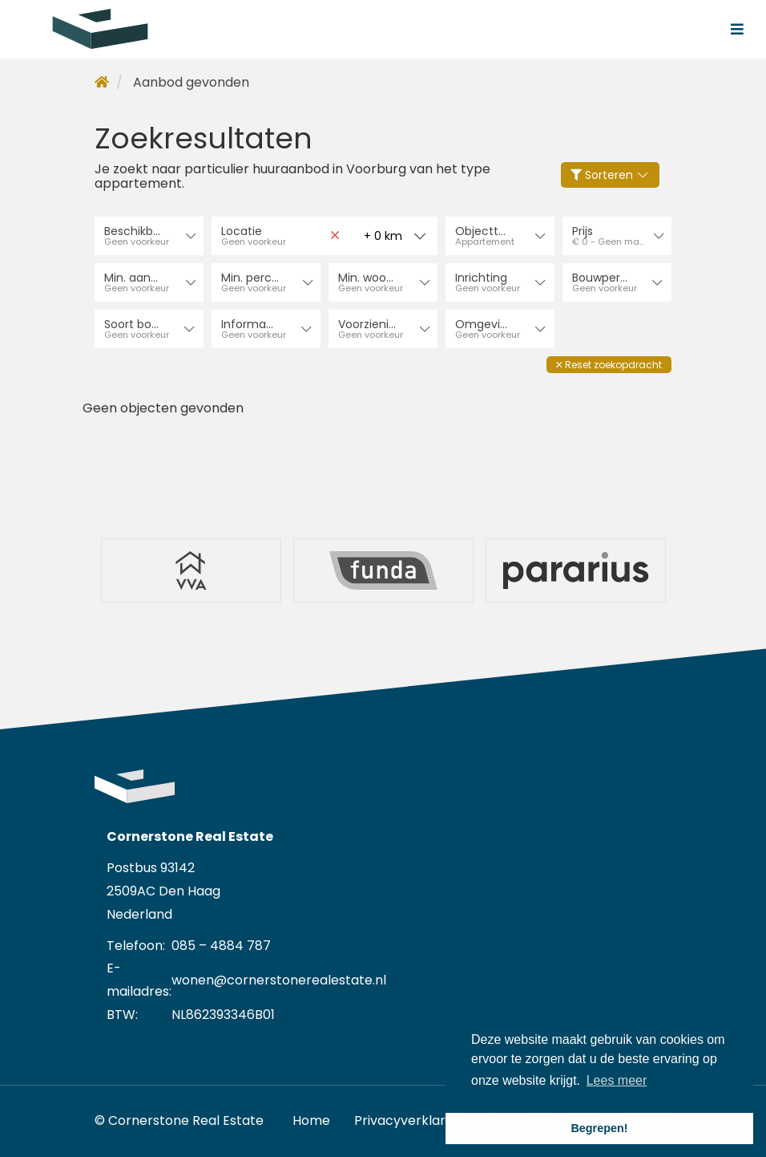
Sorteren (610, 175)
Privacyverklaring (409, 1120)
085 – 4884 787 (221, 945)
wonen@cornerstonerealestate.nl (278, 980)
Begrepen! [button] (598, 1128)
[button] (608, 364)
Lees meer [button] (617, 1080)
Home (311, 1120)
